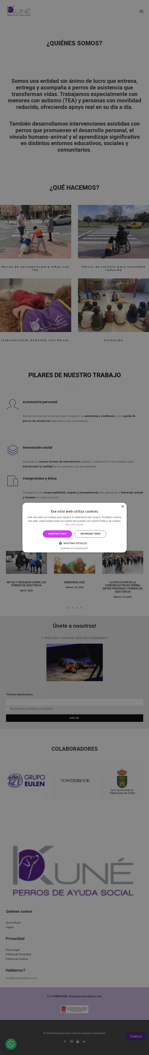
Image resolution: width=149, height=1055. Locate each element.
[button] (74, 543)
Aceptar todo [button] (57, 533)
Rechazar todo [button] (91, 533)
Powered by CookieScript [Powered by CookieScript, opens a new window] (74, 548)
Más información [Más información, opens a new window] (74, 524)
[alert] (74, 527)
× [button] (122, 506)
